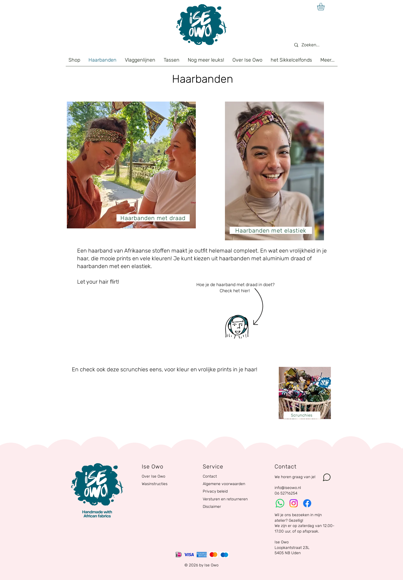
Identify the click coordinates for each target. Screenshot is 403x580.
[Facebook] (307, 503)
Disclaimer (212, 506)
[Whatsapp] (280, 503)
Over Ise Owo (153, 476)
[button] (325, 6)
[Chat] (326, 477)
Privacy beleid (215, 491)
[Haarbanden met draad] (153, 217)
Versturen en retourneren (225, 499)
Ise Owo (282, 542)
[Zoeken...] (312, 45)
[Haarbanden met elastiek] (271, 230)
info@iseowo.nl (288, 487)
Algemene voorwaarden (224, 483)
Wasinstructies (155, 483)
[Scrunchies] (301, 415)
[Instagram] (293, 503)
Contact (210, 476)
